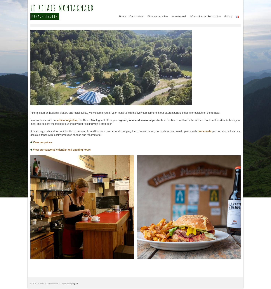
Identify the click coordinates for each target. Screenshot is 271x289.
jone (76, 284)
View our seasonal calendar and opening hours (62, 149)
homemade (204, 131)
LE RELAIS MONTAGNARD (62, 9)
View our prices (42, 142)
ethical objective (67, 120)
